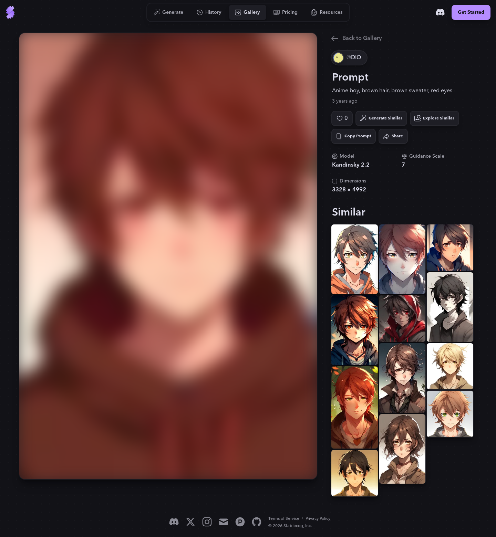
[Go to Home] (10, 12)
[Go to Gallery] (247, 12)
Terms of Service (283, 518)
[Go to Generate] (168, 12)
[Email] (223, 522)
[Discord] (440, 12)
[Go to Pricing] (285, 12)
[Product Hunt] (240, 522)
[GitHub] (256, 522)
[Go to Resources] (326, 12)
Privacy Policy (318, 518)
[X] (190, 522)
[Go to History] (209, 12)
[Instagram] (207, 522)
